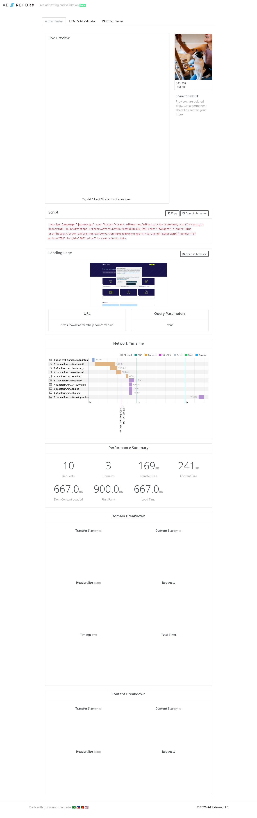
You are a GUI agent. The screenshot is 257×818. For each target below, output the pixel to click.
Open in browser (194, 213)
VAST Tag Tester (112, 21)
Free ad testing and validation (62, 5)
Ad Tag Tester (54, 21)
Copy (172, 213)
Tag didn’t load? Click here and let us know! (106, 199)
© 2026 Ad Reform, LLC (212, 807)
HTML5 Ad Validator (82, 21)
